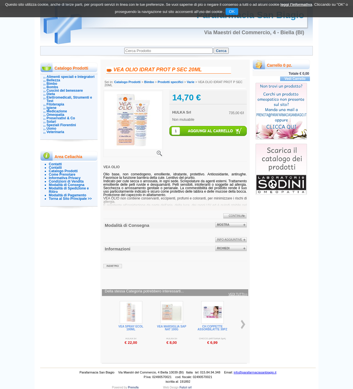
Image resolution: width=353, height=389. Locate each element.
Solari (51, 122)
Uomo (51, 129)
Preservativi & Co (60, 118)
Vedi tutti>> (237, 294)
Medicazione (56, 111)
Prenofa (133, 387)
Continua (236, 215)
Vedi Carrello (294, 79)
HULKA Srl (181, 112)
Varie (190, 82)
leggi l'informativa (296, 4)
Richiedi (223, 248)
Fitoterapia (55, 104)
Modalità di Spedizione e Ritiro (69, 190)
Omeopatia (55, 115)
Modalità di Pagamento (67, 195)
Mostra (223, 224)
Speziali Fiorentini (61, 125)
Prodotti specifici (170, 82)
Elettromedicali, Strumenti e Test (69, 99)
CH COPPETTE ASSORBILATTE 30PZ (212, 328)
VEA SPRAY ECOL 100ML (131, 328)
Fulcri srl (185, 387)
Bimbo (51, 84)
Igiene (51, 108)
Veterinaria (55, 132)
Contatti (55, 164)
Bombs (52, 87)
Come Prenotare (62, 175)
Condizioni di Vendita (66, 181)
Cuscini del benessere (64, 91)
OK (232, 11)
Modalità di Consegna (66, 185)
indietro (112, 266)
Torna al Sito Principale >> (70, 199)
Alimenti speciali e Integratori (70, 77)
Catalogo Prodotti (63, 171)
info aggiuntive (229, 239)
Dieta (50, 94)
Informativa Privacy (65, 178)
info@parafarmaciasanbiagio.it (255, 372)
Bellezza (53, 80)
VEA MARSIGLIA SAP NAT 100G (171, 328)
